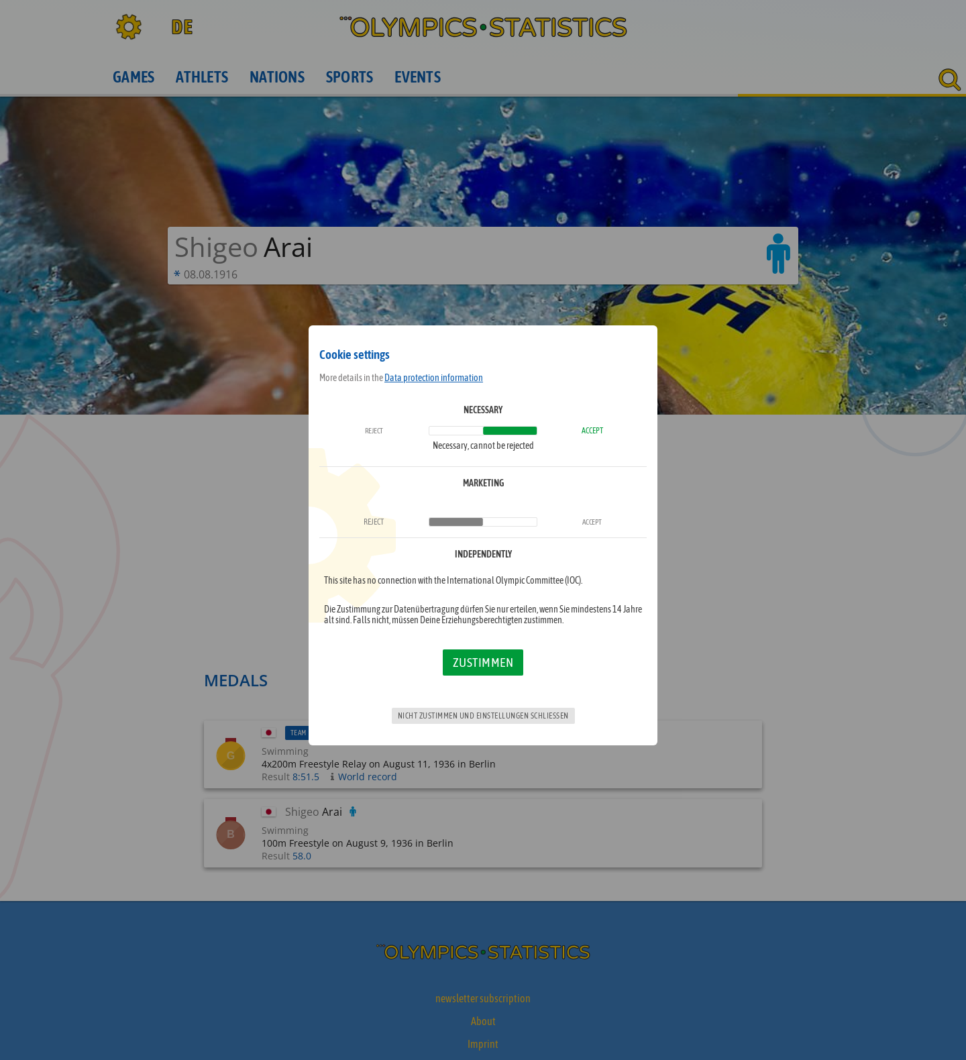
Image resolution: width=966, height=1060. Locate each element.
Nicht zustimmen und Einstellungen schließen (483, 716)
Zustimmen (483, 662)
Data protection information (433, 377)
